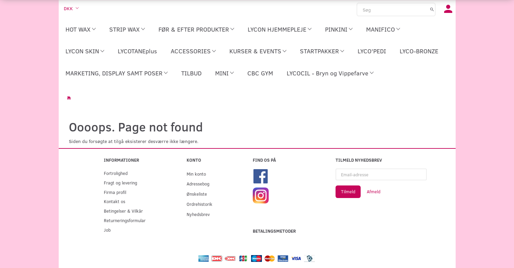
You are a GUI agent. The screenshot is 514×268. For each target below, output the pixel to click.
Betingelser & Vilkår (123, 211)
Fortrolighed (116, 173)
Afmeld (373, 192)
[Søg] (432, 9)
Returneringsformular (125, 220)
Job (107, 230)
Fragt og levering (120, 182)
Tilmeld (348, 192)
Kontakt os (114, 201)
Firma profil (115, 192)
